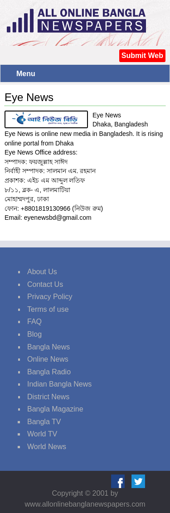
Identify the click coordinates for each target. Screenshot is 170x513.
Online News (47, 359)
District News (48, 397)
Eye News (29, 97)
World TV (42, 434)
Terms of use (48, 309)
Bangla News (48, 347)
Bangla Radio (49, 372)
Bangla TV (44, 422)
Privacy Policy (50, 296)
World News (46, 446)
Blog (34, 334)
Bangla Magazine (55, 409)
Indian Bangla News (59, 384)
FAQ (34, 321)
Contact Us (45, 284)
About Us (42, 272)
